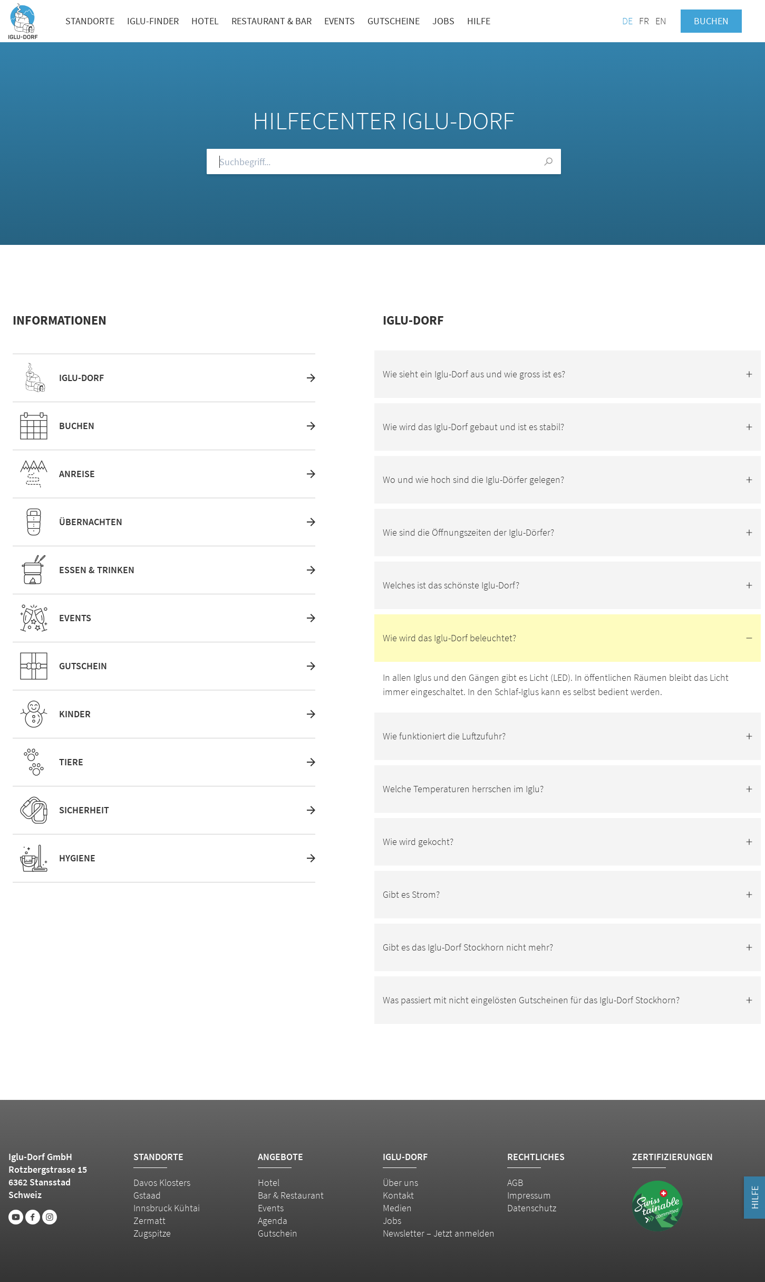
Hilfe (478, 21)
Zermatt (149, 1220)
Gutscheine (393, 21)
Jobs (443, 21)
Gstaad (147, 1195)
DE (627, 21)
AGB (515, 1182)
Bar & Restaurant (291, 1195)
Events (339, 21)
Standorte (89, 21)
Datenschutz (531, 1208)
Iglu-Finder (153, 21)
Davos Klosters (161, 1182)
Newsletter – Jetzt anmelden (439, 1233)
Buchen (711, 21)
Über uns (400, 1182)
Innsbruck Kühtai (166, 1208)
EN (660, 21)
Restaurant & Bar (271, 21)
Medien (397, 1208)
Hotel (205, 21)
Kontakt (398, 1195)
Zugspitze (152, 1233)
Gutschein (277, 1233)
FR (644, 21)
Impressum (529, 1195)
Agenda (272, 1220)
